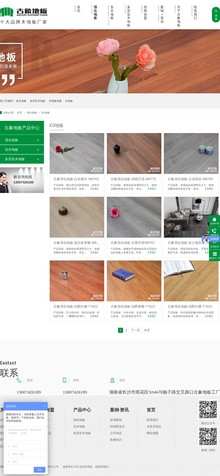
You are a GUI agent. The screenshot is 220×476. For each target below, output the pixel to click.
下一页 (135, 330)
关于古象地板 (178, 16)
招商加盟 (145, 12)
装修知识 (116, 439)
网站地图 (152, 433)
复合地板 (21, 100)
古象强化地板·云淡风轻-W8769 (190, 179)
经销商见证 (117, 426)
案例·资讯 (119, 410)
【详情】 (94, 188)
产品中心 (82, 410)
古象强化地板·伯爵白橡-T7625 (190, 306)
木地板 (69, 100)
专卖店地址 (154, 426)
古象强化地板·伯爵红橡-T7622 (75, 306)
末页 (147, 330)
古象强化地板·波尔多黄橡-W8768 (76, 243)
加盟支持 (42, 426)
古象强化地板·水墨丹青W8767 (133, 243)
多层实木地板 (128, 16)
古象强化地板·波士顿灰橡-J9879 (191, 243)
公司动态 (116, 433)
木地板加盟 (55, 100)
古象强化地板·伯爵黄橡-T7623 (133, 306)
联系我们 (195, 12)
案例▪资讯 (162, 14)
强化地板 (95, 12)
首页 (78, 9)
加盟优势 (42, 420)
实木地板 (112, 12)
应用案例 (116, 420)
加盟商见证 (44, 433)
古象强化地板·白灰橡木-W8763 (76, 179)
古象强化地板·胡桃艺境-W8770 (133, 179)
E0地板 (45, 112)
